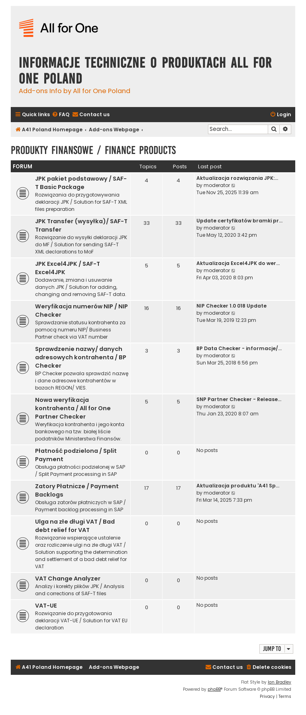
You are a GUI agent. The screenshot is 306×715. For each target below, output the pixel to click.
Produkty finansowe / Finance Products (93, 150)
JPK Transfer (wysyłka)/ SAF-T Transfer (81, 225)
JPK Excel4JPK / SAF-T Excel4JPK (67, 268)
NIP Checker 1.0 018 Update (231, 305)
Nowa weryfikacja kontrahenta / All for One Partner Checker (73, 408)
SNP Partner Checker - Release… (238, 399)
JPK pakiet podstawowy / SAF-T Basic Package (81, 183)
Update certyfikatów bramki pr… (239, 220)
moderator (217, 185)
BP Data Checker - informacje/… (239, 348)
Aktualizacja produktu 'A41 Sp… (237, 485)
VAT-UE (46, 606)
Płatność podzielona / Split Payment (76, 455)
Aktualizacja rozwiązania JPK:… (237, 178)
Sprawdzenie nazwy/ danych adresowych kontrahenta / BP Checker (80, 357)
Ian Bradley (279, 682)
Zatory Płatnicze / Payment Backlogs (77, 490)
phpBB (214, 689)
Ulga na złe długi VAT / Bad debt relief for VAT (75, 526)
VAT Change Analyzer (67, 579)
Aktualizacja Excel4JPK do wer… (238, 263)
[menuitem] (60, 114)
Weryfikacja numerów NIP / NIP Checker (81, 310)
